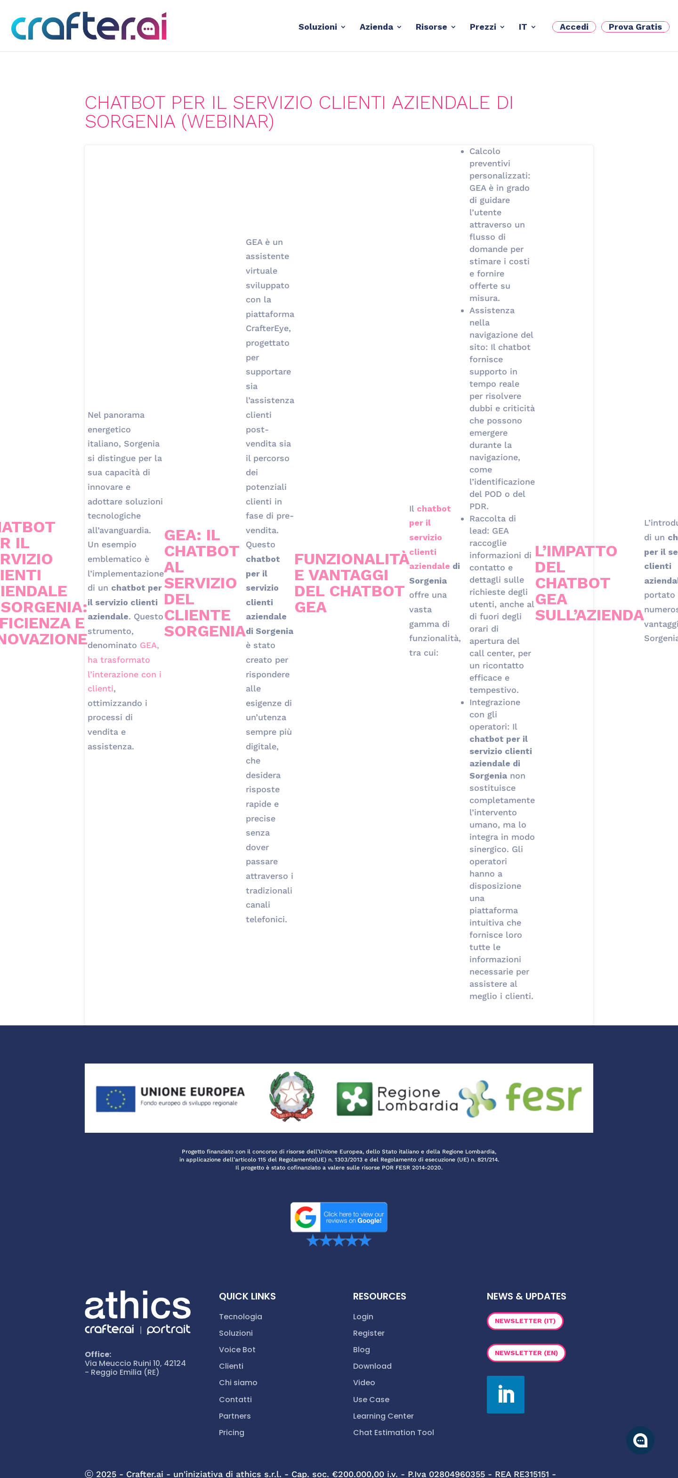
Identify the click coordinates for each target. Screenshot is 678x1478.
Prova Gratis (635, 27)
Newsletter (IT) (525, 1320)
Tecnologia (240, 1316)
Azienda (376, 28)
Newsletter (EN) (526, 1352)
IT (523, 28)
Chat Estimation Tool (393, 1432)
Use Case (371, 1399)
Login (363, 1316)
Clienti (231, 1366)
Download (372, 1366)
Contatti (235, 1399)
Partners (235, 1416)
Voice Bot (237, 1349)
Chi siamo (238, 1382)
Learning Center (383, 1416)
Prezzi (483, 28)
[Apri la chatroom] (640, 1440)
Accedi (574, 27)
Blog (361, 1349)
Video (364, 1382)
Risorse (431, 28)
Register (369, 1333)
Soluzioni (318, 28)
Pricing (231, 1432)
